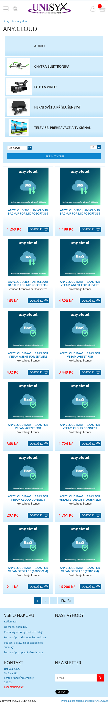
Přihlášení (93, 8)
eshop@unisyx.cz (13, 687)
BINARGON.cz (100, 701)
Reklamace (10, 621)
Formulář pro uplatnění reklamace (23, 652)
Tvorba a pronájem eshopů (76, 701)
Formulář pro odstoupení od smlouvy (25, 637)
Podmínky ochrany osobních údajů (23, 632)
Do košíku (37, 229)
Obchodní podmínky (15, 627)
